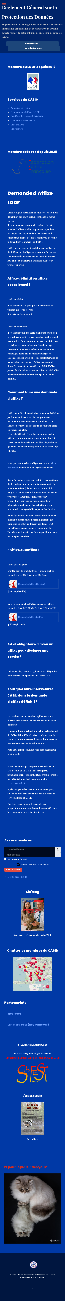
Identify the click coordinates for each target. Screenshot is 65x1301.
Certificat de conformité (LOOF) (27, 116)
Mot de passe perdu (17, 876)
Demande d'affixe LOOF (23, 120)
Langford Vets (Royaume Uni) (28, 1024)
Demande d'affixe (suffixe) (31, 617)
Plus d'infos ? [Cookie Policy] (32, 43)
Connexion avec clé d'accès (32, 865)
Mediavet (14, 1013)
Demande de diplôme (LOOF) (25, 112)
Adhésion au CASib (20, 108)
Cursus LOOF (17, 124)
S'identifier (13, 870)
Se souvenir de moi (17, 859)
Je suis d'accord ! (34, 48)
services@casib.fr (16, 783)
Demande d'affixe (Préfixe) (31, 584)
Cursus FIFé (17, 128)
